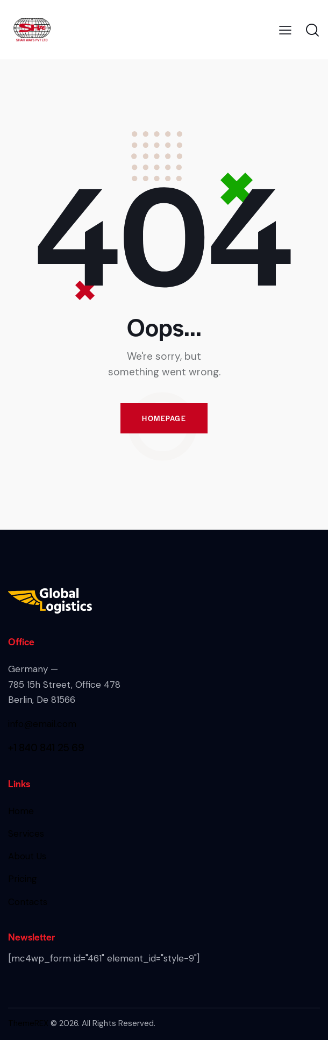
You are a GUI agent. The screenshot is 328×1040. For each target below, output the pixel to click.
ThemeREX (28, 1023)
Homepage (164, 418)
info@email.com (42, 724)
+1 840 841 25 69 (46, 747)
